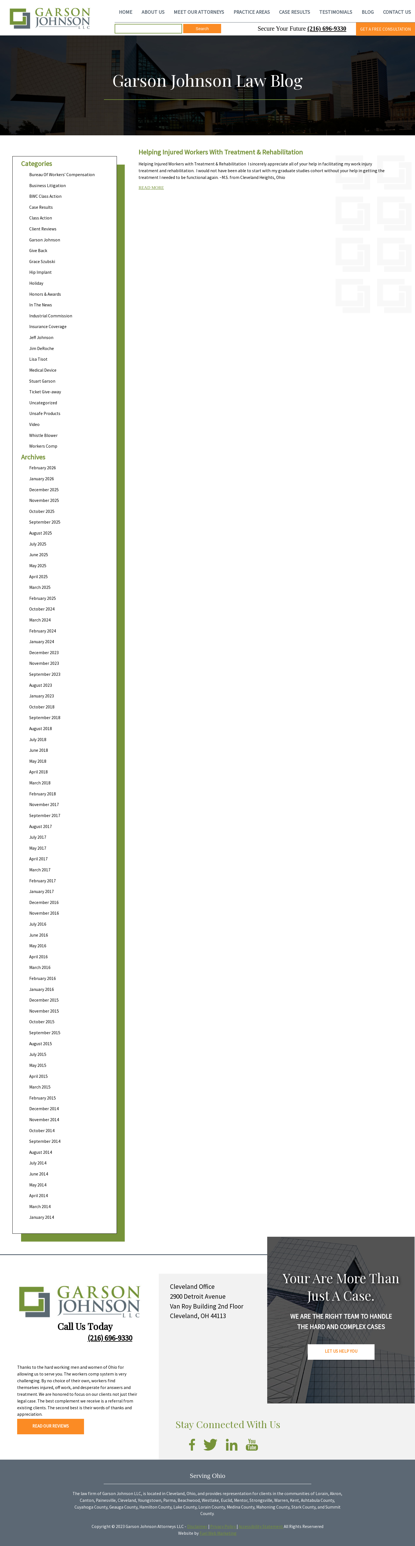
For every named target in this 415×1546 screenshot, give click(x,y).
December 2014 (44, 1108)
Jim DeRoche (41, 348)
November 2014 (44, 1119)
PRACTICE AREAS (251, 12)
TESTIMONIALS (335, 12)
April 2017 (38, 858)
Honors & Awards (45, 294)
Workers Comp (43, 446)
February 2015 (42, 1098)
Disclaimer (197, 1526)
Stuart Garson (42, 381)
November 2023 (44, 663)
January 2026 (41, 478)
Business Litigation (47, 185)
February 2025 (42, 598)
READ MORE (151, 187)
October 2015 (42, 1021)
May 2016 (37, 945)
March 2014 (40, 1206)
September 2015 (44, 1032)
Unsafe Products (44, 413)
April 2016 (38, 956)
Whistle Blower (43, 435)
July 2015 (37, 1054)
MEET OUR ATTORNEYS (199, 12)
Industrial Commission (50, 315)
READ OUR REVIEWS (50, 1426)
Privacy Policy (223, 1526)
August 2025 (40, 533)
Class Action (40, 218)
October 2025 (42, 511)
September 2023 (44, 674)
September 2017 (44, 815)
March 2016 (40, 967)
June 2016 (38, 935)
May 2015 (37, 1065)
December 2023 (44, 652)
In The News (40, 305)
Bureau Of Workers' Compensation (62, 174)
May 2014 (37, 1185)
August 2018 (40, 728)
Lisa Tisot (38, 359)
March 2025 (40, 587)
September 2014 (44, 1141)
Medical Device (42, 370)
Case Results (41, 207)
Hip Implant (40, 272)
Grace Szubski (42, 261)
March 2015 (40, 1087)
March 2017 (40, 869)
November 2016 (44, 913)
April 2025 (38, 576)
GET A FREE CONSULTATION (385, 29)
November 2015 (44, 1011)
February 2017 (42, 880)
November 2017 (44, 804)
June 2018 (38, 750)
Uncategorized (43, 402)
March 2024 (40, 620)
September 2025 (44, 522)
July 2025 (37, 544)
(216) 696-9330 (326, 28)
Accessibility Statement (261, 1526)
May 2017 (37, 848)
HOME (125, 12)
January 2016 (41, 989)
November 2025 (44, 500)
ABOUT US (153, 12)
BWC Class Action (45, 196)
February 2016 (42, 978)
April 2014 (38, 1195)
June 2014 (38, 1174)
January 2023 (41, 696)
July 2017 (37, 837)
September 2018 (44, 717)
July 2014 (37, 1163)
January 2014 (41, 1217)
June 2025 (38, 554)
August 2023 (40, 685)
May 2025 (37, 565)
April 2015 (38, 1076)
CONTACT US (397, 12)
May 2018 (37, 761)
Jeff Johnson (41, 337)
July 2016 (37, 924)
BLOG (368, 12)
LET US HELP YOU (341, 1351)
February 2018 (42, 793)
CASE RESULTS (294, 12)
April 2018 (38, 772)
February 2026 (42, 467)
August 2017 (40, 826)
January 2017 (41, 891)
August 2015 (40, 1043)
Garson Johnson (44, 240)
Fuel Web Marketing (218, 1533)
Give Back (38, 250)
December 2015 (44, 1000)
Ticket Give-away (45, 391)
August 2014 (40, 1152)
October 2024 (42, 609)
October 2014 (42, 1130)
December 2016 (44, 902)
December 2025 (44, 489)
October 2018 (42, 707)
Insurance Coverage (48, 326)
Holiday (36, 283)
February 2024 (42, 631)
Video (34, 424)
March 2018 (40, 783)
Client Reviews (42, 229)
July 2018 (37, 739)
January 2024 (41, 641)
